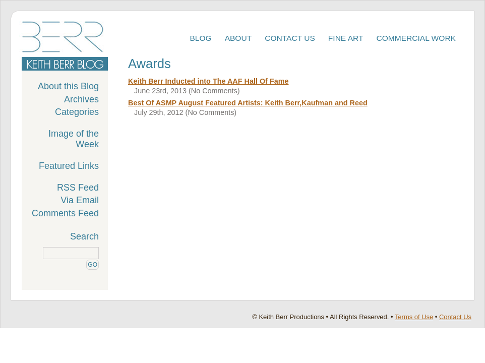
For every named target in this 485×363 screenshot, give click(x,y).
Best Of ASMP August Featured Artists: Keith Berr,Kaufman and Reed (248, 103)
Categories (77, 112)
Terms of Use (414, 317)
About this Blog (68, 86)
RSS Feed (78, 188)
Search (84, 236)
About (238, 38)
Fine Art (345, 38)
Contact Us (290, 38)
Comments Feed (65, 213)
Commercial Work (416, 38)
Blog (200, 38)
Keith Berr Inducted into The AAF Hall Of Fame (208, 81)
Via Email (79, 200)
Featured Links (69, 166)
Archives (81, 99)
